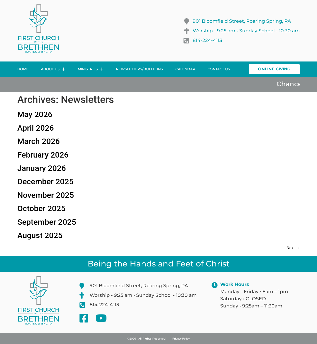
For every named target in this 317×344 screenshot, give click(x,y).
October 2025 (41, 208)
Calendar (185, 69)
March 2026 (38, 141)
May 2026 (34, 114)
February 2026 (43, 155)
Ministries (91, 69)
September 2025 (46, 222)
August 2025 (40, 235)
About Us (53, 69)
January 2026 (41, 168)
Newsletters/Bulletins (139, 69)
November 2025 (45, 195)
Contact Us (219, 69)
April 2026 (35, 128)
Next (293, 247)
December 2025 (45, 181)
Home (22, 69)
